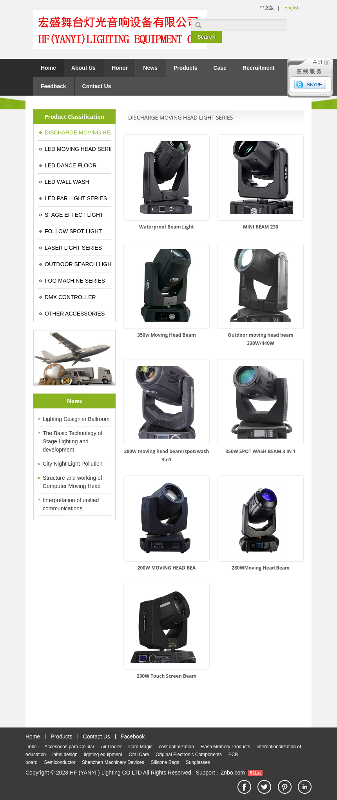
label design (65, 754)
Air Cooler (111, 746)
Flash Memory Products (225, 746)
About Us (83, 68)
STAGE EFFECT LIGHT (74, 215)
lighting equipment (103, 754)
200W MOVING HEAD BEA (167, 567)
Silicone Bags (165, 762)
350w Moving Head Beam (166, 335)
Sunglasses (198, 762)
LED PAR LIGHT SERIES (76, 198)
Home (48, 68)
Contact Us (96, 86)
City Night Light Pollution (73, 464)
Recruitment (259, 68)
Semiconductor (59, 762)
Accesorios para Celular (69, 746)
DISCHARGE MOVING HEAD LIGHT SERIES (78, 132)
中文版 (267, 8)
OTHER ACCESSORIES (75, 313)
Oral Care (139, 754)
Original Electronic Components (189, 754)
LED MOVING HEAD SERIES (78, 149)
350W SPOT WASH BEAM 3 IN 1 (260, 451)
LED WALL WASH (67, 182)
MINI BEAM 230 (260, 226)
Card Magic (140, 746)
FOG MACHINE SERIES (75, 281)
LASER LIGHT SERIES (73, 248)
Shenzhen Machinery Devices (113, 762)
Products (185, 68)
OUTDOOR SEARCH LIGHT (78, 264)
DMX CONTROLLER (70, 297)
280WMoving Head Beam (261, 567)
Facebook (133, 736)
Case (220, 68)
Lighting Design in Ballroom (76, 419)
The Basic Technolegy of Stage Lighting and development (72, 441)
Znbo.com (233, 772)
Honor (120, 68)
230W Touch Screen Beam (166, 676)
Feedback (53, 86)
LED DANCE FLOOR (70, 165)
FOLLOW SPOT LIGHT (73, 231)
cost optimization (176, 746)
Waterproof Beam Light (166, 226)
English (292, 8)
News (150, 68)
